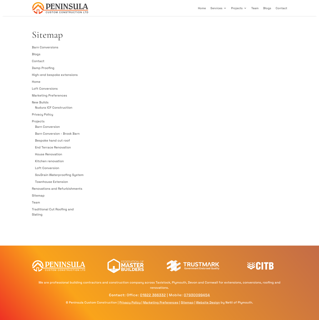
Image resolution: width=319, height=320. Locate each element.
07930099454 (197, 295)
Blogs (267, 8)
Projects (237, 8)
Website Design (208, 302)
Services (216, 8)
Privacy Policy (42, 114)
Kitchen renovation (49, 161)
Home (202, 8)
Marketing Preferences (49, 95)
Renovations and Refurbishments (57, 189)
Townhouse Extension (51, 182)
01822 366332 (153, 295)
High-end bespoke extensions (55, 75)
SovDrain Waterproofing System (59, 175)
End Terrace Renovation (53, 147)
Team (255, 8)
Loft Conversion (47, 168)
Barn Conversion (47, 127)
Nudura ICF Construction (53, 107)
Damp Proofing (43, 68)
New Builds (40, 102)
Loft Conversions (45, 88)
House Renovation (48, 154)
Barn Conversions (45, 47)
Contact (281, 8)
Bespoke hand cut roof (52, 140)
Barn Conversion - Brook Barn (57, 134)
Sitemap (38, 195)
